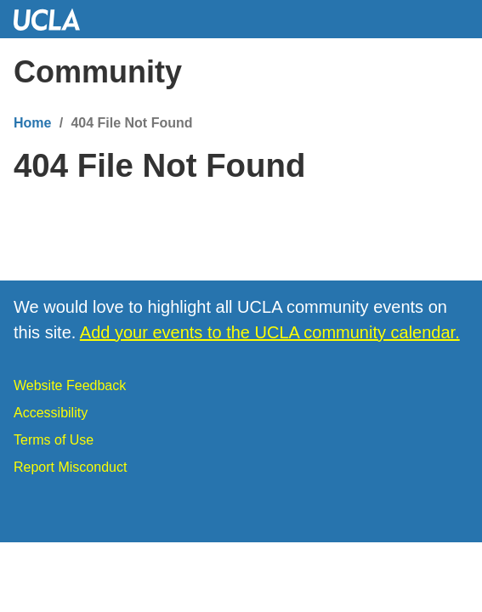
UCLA (54, 19)
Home (32, 123)
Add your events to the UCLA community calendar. (270, 332)
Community (98, 71)
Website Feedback (70, 385)
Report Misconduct (70, 467)
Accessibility (51, 412)
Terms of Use (54, 440)
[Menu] (452, 72)
